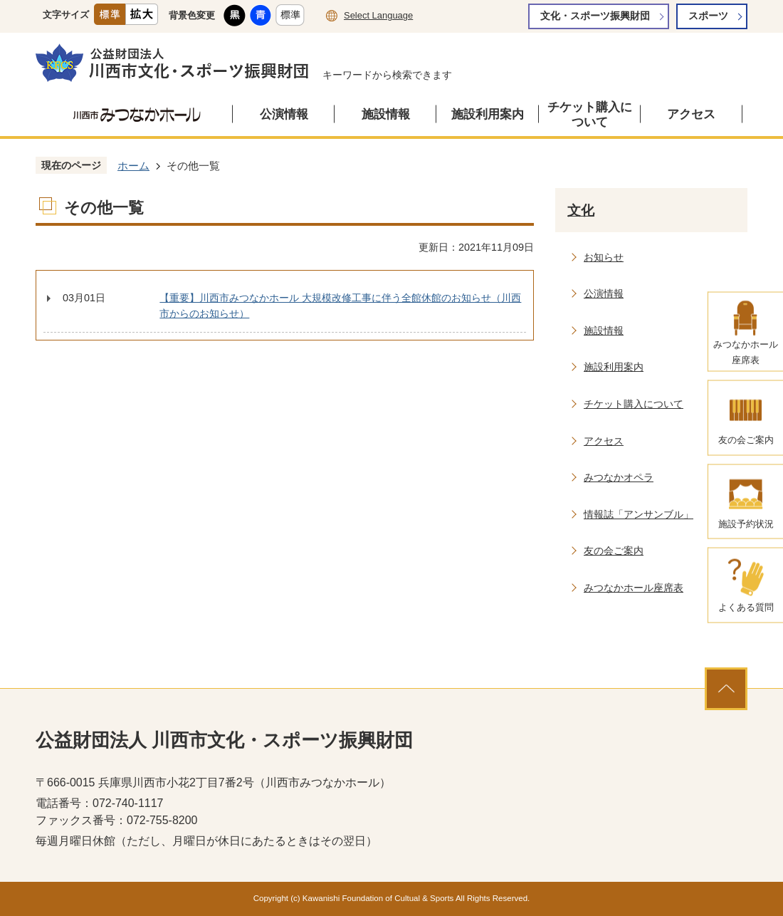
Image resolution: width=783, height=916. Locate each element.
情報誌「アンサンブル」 (638, 514)
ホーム (133, 166)
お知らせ (604, 257)
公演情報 (284, 114)
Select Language (378, 15)
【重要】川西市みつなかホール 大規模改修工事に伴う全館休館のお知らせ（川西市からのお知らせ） (340, 305)
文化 (580, 210)
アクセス (691, 114)
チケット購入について (589, 115)
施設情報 (386, 114)
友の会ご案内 (613, 550)
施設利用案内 (487, 114)
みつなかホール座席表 (633, 587)
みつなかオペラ (618, 477)
